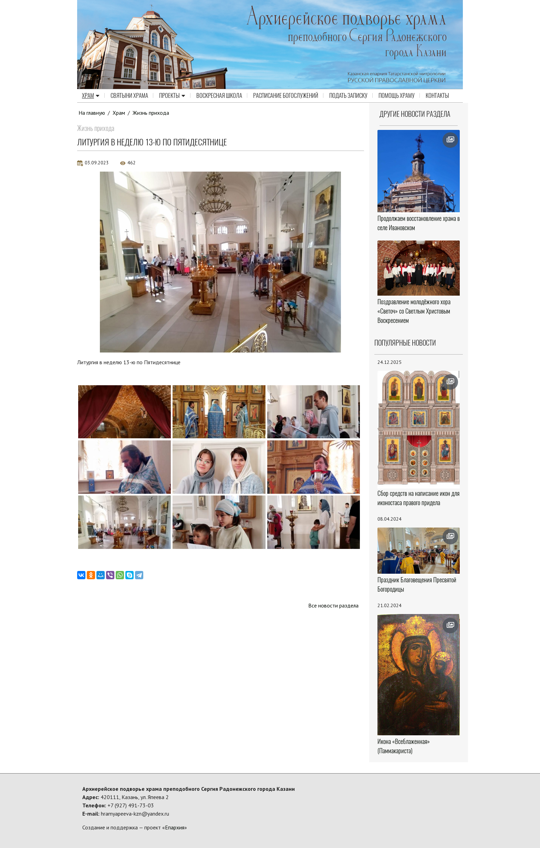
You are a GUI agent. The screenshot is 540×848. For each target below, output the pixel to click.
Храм (91, 96)
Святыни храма (129, 96)
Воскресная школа (219, 96)
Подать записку (348, 96)
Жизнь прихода (151, 112)
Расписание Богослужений (285, 96)
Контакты (437, 96)
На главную (92, 112)
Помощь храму (396, 96)
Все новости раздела (333, 605)
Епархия (174, 827)
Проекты (172, 96)
